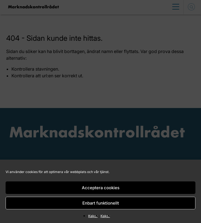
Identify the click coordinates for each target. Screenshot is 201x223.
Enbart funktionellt (100, 203)
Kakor (93, 216)
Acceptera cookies (100, 187)
